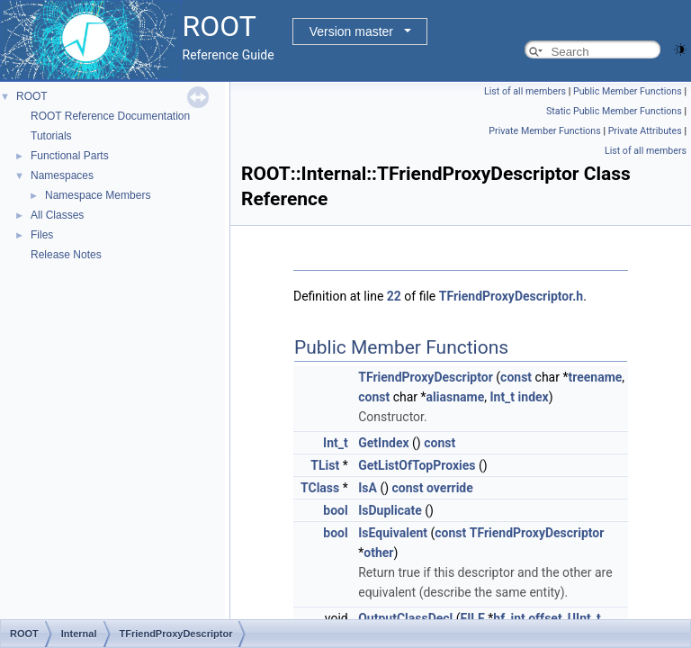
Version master (351, 31)
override (449, 488)
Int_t (502, 397)
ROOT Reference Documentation (110, 116)
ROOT (32, 96)
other (378, 552)
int (517, 618)
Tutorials (51, 136)
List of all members (525, 91)
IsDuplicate (390, 510)
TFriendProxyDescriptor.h (511, 296)
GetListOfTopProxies (416, 465)
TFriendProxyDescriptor (425, 377)
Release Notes (66, 254)
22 (394, 296)
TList (324, 465)
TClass (320, 488)
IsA (367, 488)
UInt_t (584, 618)
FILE (473, 618)
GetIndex (383, 443)
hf (499, 618)
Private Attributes (645, 131)
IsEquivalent (392, 533)
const (516, 377)
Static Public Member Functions (614, 111)
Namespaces (62, 175)
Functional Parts (70, 155)
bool (335, 510)
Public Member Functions (627, 91)
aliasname (455, 397)
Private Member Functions (544, 131)
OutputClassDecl (405, 618)
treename (595, 377)
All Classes (57, 215)
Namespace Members (97, 195)
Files (42, 235)
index (533, 397)
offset (544, 618)
